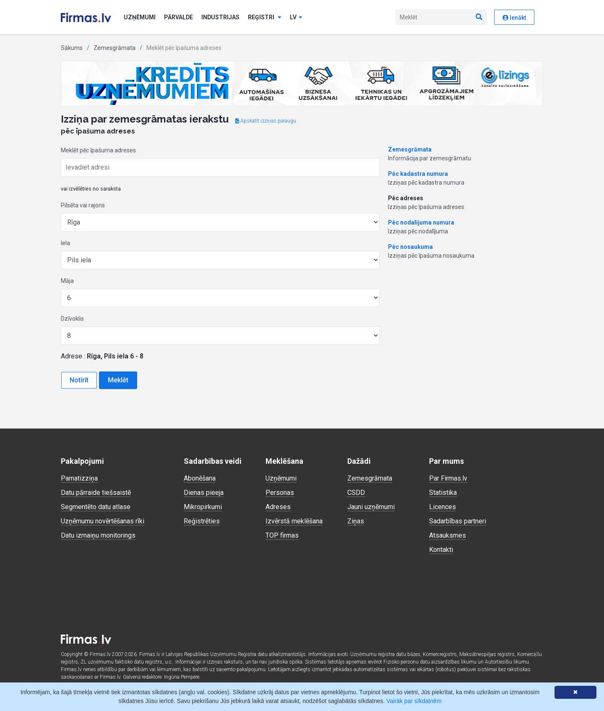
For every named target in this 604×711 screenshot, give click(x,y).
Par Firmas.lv (448, 478)
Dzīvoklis (72, 318)
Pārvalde (178, 17)
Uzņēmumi (140, 17)
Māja (67, 280)
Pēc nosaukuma (410, 246)
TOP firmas (282, 535)
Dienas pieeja (204, 493)
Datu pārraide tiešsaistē (96, 493)
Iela (65, 243)
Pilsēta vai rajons (83, 205)
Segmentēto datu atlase (95, 507)
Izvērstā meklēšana (294, 521)
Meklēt (118, 380)
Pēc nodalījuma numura (421, 222)
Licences (442, 507)
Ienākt (514, 17)
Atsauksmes (447, 535)
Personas (280, 493)
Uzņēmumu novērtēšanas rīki (102, 521)
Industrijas (220, 17)
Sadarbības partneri (457, 521)
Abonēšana (200, 478)
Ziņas (355, 521)
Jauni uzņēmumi (371, 507)
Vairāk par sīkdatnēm (413, 701)
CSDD (356, 493)
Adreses (278, 507)
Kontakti (441, 550)
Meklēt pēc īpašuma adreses (98, 150)
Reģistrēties (202, 521)
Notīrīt (79, 380)
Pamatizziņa (79, 478)
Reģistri (264, 17)
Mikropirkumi (203, 507)
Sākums (72, 47)
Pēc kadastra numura (418, 173)
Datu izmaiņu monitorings (98, 535)
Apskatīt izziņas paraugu (265, 121)
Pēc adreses (405, 198)
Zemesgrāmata (114, 47)
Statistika (443, 493)
